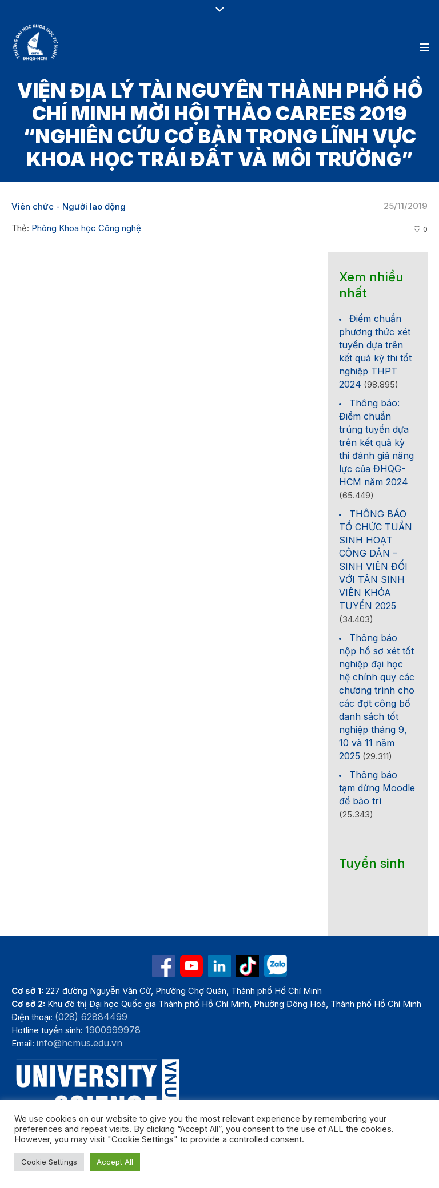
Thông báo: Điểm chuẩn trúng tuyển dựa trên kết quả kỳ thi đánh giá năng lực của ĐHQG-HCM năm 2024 (376, 442)
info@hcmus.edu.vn (79, 1043)
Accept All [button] (115, 1161)
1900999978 (113, 1030)
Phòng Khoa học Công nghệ (86, 228)
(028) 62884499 (91, 1016)
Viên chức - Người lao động (68, 206)
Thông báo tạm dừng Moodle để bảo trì (377, 788)
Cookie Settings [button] (49, 1161)
